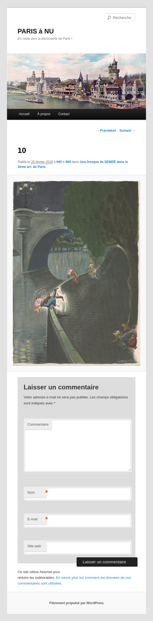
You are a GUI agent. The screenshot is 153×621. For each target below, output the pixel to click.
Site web (34, 546)
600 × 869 (64, 162)
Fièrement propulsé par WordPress (76, 603)
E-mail (36, 519)
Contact (64, 114)
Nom (36, 493)
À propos (43, 114)
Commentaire (38, 424)
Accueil (24, 114)
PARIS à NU (36, 31)
